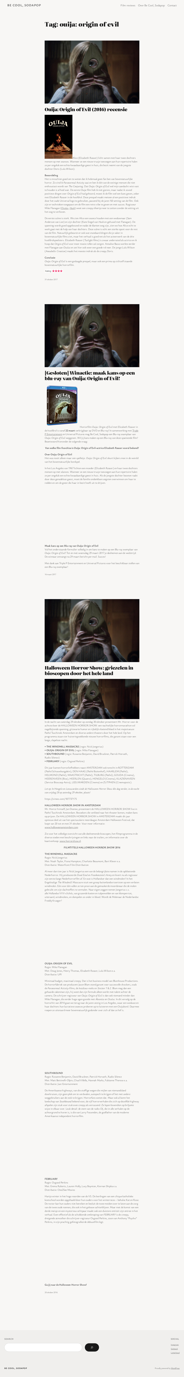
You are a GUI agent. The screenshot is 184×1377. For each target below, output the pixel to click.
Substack (174, 1348)
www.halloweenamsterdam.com (61, 827)
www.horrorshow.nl (70, 841)
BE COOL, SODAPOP (24, 5)
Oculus (64, 208)
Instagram (175, 1344)
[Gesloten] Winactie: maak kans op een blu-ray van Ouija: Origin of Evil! (90, 375)
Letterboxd (175, 1352)
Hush (72, 208)
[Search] (92, 1347)
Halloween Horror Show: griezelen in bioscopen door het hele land (89, 670)
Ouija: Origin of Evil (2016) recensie (86, 109)
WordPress (175, 1368)
